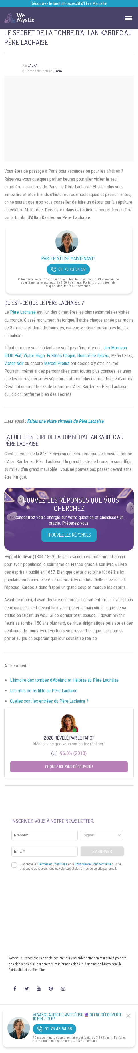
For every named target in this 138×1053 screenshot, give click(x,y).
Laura (32, 65)
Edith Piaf (12, 355)
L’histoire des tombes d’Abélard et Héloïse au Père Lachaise (64, 680)
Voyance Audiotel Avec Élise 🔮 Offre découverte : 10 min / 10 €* (78, 1017)
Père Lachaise (23, 312)
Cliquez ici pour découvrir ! (69, 766)
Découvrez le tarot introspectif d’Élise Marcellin (69, 3)
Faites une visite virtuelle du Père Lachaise (65, 421)
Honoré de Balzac (93, 355)
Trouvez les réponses (69, 535)
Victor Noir (14, 363)
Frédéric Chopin (61, 355)
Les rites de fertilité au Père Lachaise (43, 690)
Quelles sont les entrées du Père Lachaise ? (49, 701)
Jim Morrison (115, 348)
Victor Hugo (34, 355)
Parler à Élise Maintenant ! (68, 258)
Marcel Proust (56, 363)
